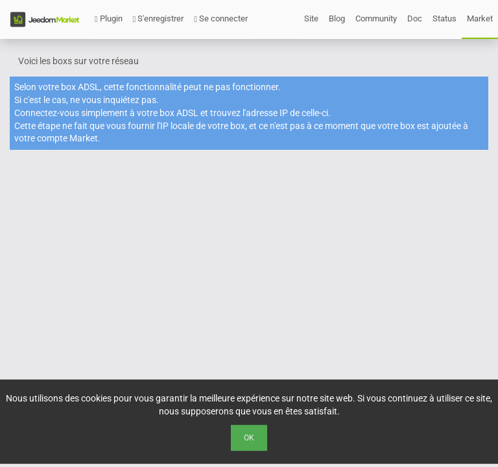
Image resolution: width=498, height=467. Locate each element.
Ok (249, 437)
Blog (337, 18)
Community (376, 18)
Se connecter (221, 18)
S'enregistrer (158, 18)
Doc (414, 18)
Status (444, 18)
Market (480, 18)
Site (311, 18)
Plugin (109, 18)
